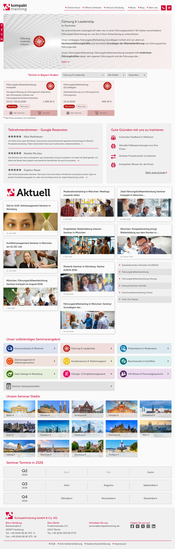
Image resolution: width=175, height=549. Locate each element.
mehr (65, 61)
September (150, 485)
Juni (150, 472)
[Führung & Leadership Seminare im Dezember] (163, 7)
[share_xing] (1, 25)
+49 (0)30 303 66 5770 (64, 533)
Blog (141, 7)
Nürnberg (12, 106)
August (108, 485)
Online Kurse (72, 7)
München (24, 106)
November (108, 498)
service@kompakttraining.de (104, 526)
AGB (52, 543)
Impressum (119, 543)
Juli (66, 485)
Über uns (152, 7)
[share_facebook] (1, 30)
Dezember (150, 498)
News (132, 7)
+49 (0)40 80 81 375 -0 (22, 533)
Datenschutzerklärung (97, 543)
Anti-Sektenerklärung (70, 543)
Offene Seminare (92, 7)
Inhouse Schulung (114, 7)
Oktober (66, 498)
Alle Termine (17, 112)
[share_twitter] (1, 34)
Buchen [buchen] (44, 112)
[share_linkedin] (1, 39)
